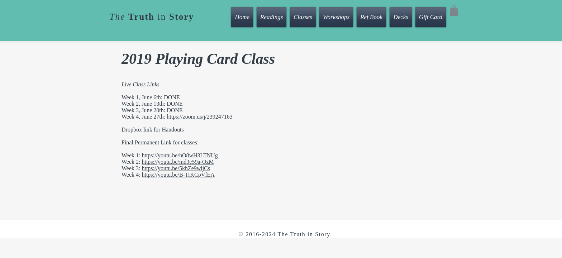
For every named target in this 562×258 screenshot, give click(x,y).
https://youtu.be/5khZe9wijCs (176, 168)
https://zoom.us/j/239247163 (200, 117)
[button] (453, 10)
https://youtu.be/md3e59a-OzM (178, 162)
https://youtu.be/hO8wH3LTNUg (180, 155)
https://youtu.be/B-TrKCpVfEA (178, 175)
